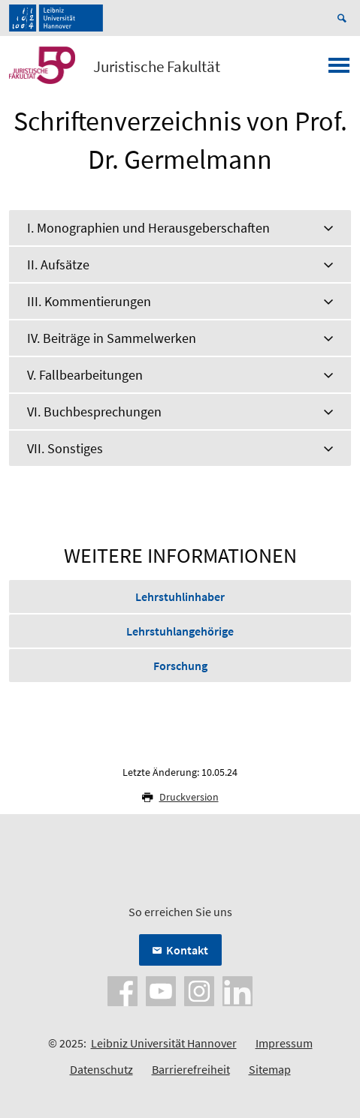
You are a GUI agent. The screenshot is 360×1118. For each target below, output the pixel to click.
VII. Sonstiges (65, 448)
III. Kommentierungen (89, 301)
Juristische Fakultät (156, 67)
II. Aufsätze (58, 264)
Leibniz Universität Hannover (164, 1042)
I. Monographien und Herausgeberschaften (148, 227)
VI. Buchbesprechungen (94, 411)
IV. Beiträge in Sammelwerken (111, 338)
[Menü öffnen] (339, 70)
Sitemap (270, 1069)
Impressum (284, 1042)
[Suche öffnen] (344, 18)
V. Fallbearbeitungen (85, 374)
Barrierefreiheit (191, 1069)
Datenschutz (101, 1069)
